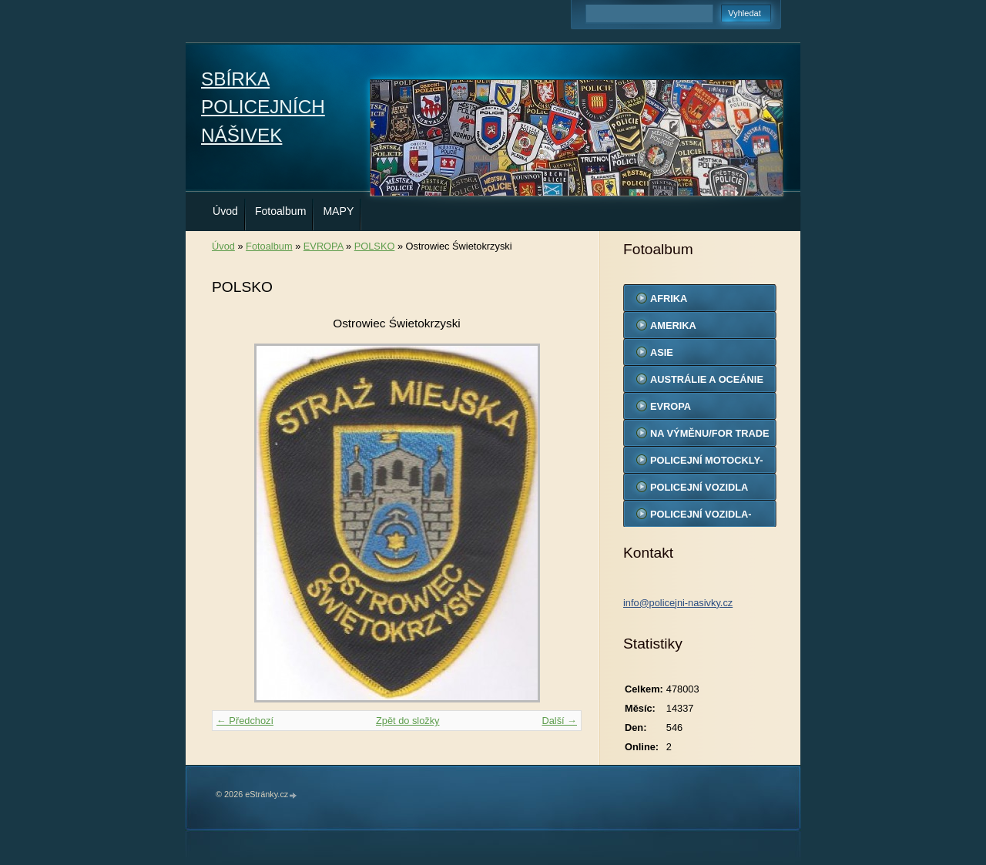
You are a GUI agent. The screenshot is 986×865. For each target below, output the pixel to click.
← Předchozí (244, 720)
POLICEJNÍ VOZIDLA (699, 487)
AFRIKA (668, 298)
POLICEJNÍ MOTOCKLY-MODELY (706, 463)
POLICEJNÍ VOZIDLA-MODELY (701, 517)
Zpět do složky (408, 720)
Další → (559, 720)
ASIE (661, 352)
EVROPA (324, 246)
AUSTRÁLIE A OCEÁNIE (706, 379)
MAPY (338, 211)
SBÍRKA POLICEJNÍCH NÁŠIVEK (263, 107)
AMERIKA (673, 325)
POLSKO (374, 246)
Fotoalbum (281, 211)
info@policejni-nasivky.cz (678, 603)
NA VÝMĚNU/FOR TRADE (710, 433)
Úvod (225, 211)
